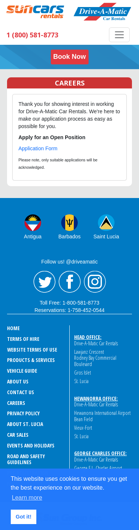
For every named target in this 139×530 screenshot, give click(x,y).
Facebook (70, 282)
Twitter (44, 282)
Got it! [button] (23, 517)
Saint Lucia (106, 236)
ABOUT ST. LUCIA (25, 423)
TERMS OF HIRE (23, 338)
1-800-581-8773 (80, 303)
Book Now (69, 56)
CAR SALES (18, 434)
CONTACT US (20, 392)
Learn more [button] (27, 497)
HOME (13, 328)
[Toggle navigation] (119, 34)
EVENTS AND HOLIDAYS (30, 445)
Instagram (95, 282)
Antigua (33, 236)
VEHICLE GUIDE (22, 370)
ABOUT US (18, 381)
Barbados (70, 236)
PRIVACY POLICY (23, 413)
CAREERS (16, 402)
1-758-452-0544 (86, 310)
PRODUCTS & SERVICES (31, 359)
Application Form (38, 148)
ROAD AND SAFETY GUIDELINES (26, 459)
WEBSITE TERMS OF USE (32, 349)
